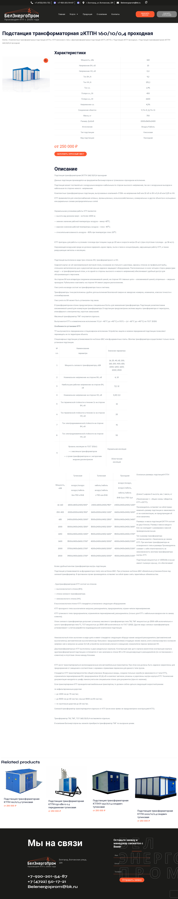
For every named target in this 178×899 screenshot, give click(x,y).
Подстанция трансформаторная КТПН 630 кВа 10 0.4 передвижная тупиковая (66, 804)
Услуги (74, 14)
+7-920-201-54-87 (47, 876)
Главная (61, 14)
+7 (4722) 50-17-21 (47, 881)
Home (4, 40)
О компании (102, 14)
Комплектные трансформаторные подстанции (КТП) (30, 40)
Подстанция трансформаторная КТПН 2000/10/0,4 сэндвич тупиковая (155, 814)
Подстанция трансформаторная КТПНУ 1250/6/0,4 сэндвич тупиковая (111, 803)
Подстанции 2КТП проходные (125, 40)
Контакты (115, 14)
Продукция (87, 14)
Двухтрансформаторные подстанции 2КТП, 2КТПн (91, 40)
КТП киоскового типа (61, 40)
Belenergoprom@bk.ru (53, 886)
